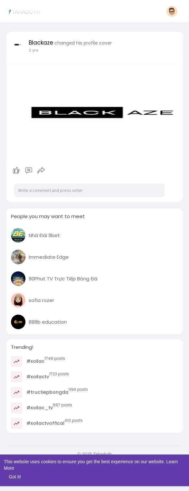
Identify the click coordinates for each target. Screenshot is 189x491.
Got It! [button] (15, 476)
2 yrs (33, 50)
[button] (172, 11)
